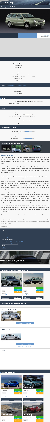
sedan (4, 247)
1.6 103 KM (5, 241)
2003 (7, 235)
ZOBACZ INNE (21, 325)
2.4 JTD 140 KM (14, 243)
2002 (3, 235)
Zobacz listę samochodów (25, 323)
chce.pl (8, 2)
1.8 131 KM (11, 241)
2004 (3, 237)
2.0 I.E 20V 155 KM (19, 241)
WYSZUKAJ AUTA (28, 325)
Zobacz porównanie (9, 34)
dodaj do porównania (27, 34)
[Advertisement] (25, 47)
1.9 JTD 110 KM (6, 243)
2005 (7, 237)
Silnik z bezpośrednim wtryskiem (20, 85)
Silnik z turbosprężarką (10, 85)
